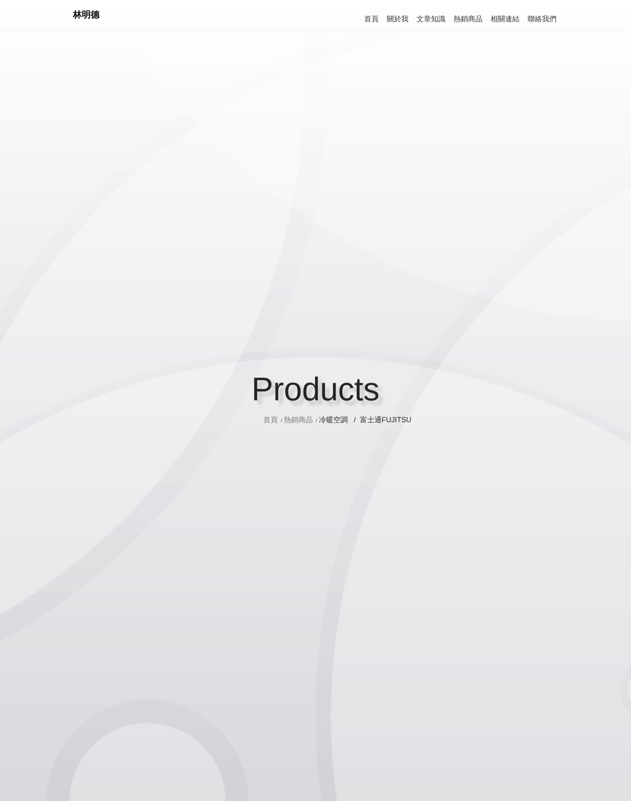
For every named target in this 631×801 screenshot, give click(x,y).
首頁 (297, 420)
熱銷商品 (323, 420)
